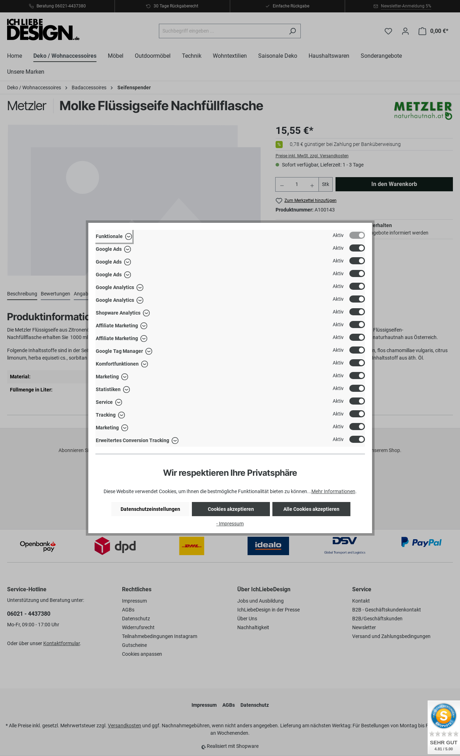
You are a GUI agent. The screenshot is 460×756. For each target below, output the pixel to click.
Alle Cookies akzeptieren (311, 509)
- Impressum (230, 523)
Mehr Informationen (333, 491)
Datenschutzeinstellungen (150, 509)
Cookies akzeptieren (231, 509)
